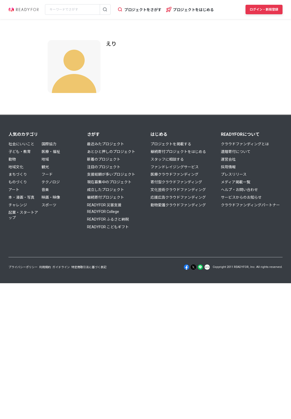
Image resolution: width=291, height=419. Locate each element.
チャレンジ (17, 205)
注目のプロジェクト (103, 167)
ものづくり (17, 182)
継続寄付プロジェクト (105, 197)
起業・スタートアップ (23, 215)
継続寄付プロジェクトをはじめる (178, 152)
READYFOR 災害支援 (104, 205)
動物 (12, 159)
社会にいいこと (21, 144)
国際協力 (49, 144)
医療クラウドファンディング (174, 174)
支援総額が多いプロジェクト (111, 174)
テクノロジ (51, 182)
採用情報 (228, 167)
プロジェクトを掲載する (171, 144)
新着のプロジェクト (103, 159)
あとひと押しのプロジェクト (111, 152)
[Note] (207, 267)
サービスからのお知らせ (241, 197)
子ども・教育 (19, 152)
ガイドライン (61, 267)
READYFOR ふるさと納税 (108, 219)
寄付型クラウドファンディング (176, 182)
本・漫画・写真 (21, 197)
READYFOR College (103, 212)
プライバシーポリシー (23, 267)
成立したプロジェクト (105, 190)
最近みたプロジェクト (105, 144)
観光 (45, 167)
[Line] (200, 267)
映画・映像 (51, 197)
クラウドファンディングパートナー (250, 205)
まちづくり (17, 174)
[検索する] (105, 9)
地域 (45, 159)
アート (13, 190)
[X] (193, 267)
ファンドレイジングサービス (175, 167)
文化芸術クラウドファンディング (178, 190)
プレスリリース (234, 174)
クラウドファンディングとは (245, 144)
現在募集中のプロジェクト (109, 182)
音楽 (45, 190)
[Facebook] (186, 267)
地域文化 (15, 167)
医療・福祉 (51, 152)
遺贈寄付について (236, 152)
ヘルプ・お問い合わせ (239, 190)
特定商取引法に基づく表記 (88, 267)
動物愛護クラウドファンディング (178, 205)
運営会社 (228, 159)
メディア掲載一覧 (235, 182)
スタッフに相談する (167, 159)
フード (47, 174)
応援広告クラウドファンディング (178, 197)
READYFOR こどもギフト (108, 227)
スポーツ (49, 205)
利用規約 (45, 267)
